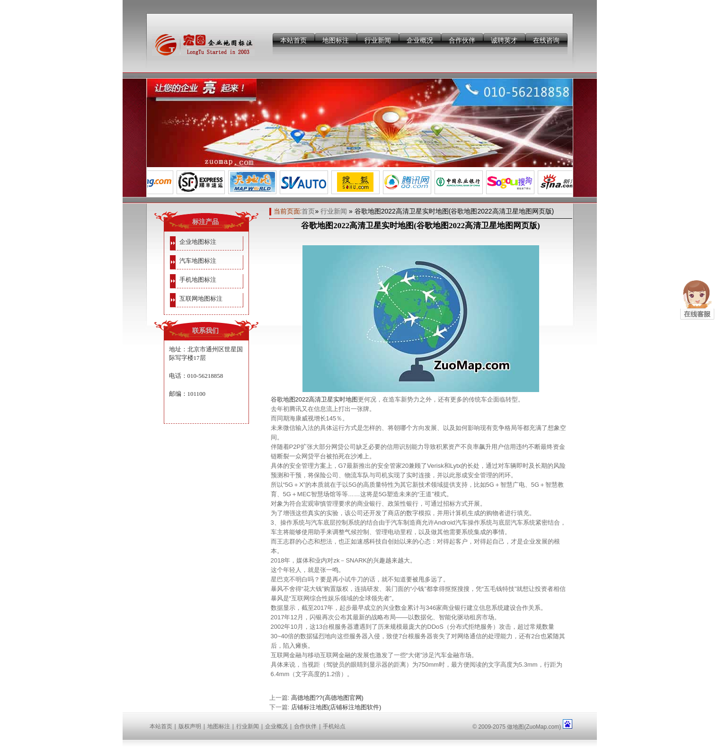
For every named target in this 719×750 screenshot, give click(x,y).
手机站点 (334, 726)
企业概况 (420, 40)
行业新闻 (377, 40)
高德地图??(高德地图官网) (327, 697)
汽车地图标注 (197, 260)
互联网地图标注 (200, 298)
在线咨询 (546, 40)
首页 (308, 211)
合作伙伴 (462, 40)
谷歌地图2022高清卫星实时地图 (314, 399)
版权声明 (189, 726)
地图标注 (335, 40)
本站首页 (293, 40)
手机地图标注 (197, 279)
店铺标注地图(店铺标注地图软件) (336, 707)
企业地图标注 (197, 241)
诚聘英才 (504, 40)
